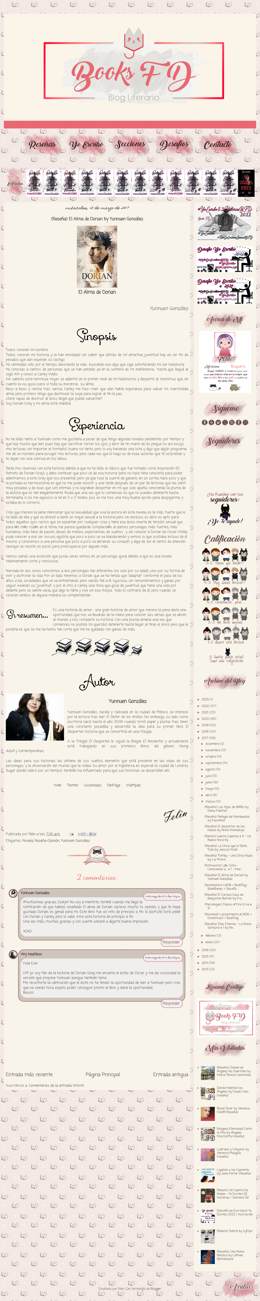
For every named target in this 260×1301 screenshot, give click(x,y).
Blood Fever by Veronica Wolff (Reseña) (233, 1110)
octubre (211, 757)
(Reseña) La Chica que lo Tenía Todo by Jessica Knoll (226, 848)
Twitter (72, 785)
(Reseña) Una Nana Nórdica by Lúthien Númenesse (230, 1255)
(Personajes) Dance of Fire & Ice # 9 (228, 906)
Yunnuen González (75, 840)
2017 (205, 738)
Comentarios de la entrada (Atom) (56, 1085)
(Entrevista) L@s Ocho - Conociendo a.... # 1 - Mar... (223, 867)
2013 (205, 969)
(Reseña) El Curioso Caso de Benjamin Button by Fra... (224, 897)
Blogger (156, 1289)
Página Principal (103, 1074)
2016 (205, 950)
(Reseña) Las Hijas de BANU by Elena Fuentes (227, 809)
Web (57, 785)
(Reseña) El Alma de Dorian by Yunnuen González (226, 877)
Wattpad (133, 785)
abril (209, 795)
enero (209, 942)
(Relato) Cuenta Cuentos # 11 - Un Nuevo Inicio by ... (228, 838)
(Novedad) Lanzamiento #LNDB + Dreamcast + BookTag (228, 916)
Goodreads (92, 785)
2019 (205, 725)
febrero (211, 936)
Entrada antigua (170, 1074)
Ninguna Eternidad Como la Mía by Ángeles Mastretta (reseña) (234, 1133)
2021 (205, 712)
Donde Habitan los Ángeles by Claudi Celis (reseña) (233, 1092)
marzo (210, 801)
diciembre (212, 744)
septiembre (214, 763)
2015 (205, 956)
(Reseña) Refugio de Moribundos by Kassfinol (227, 819)
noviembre (213, 750)
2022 (206, 706)
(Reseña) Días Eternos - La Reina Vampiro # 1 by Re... (228, 926)
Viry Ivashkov (31, 954)
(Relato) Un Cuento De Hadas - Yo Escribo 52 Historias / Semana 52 (233, 1194)
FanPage (113, 785)
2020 (206, 719)
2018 (206, 732)
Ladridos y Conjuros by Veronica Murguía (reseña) (233, 1153)
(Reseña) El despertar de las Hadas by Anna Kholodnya (225, 828)
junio (209, 782)
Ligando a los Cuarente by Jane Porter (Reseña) (234, 1172)
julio (208, 776)
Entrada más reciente (29, 1074)
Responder (171, 942)
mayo (209, 789)
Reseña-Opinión (47, 840)
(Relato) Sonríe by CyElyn (234, 1231)
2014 (205, 963)
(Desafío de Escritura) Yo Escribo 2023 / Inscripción (235, 1213)
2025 (206, 699)
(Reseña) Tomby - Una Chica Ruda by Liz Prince (228, 858)
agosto (210, 769)
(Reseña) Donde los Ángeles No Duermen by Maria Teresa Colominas (234, 1071)
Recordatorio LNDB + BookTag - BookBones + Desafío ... (226, 887)
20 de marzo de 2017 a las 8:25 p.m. (163, 958)
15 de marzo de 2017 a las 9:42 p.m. (163, 897)
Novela (28, 840)
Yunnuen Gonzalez (35, 893)
